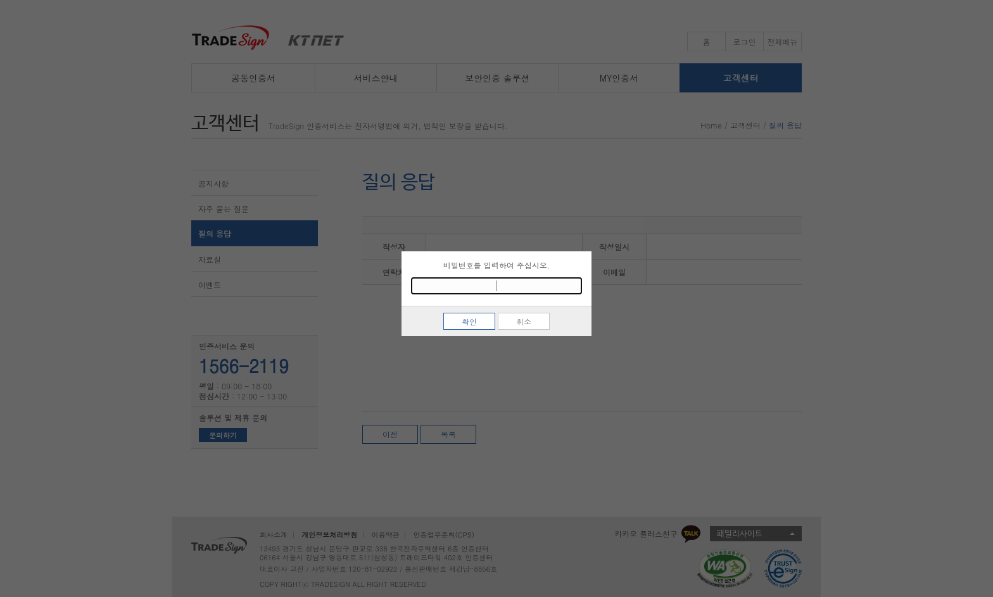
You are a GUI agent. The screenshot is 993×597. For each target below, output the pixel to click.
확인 (469, 321)
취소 (523, 321)
